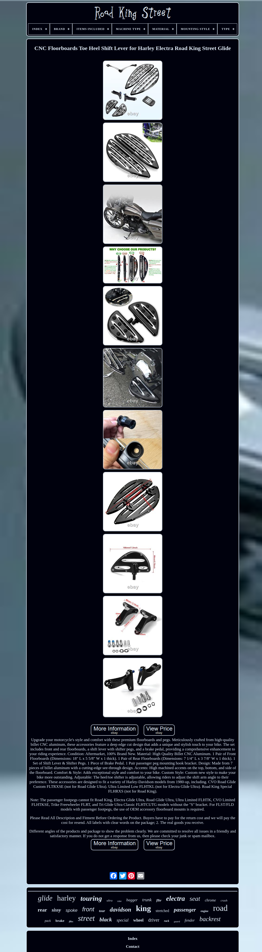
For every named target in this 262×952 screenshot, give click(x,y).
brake (59, 921)
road (220, 908)
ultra (110, 900)
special (123, 920)
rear (42, 910)
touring (91, 898)
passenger (185, 910)
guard (177, 921)
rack (166, 921)
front (88, 909)
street (86, 918)
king (143, 908)
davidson (120, 909)
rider (119, 901)
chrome (210, 900)
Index (133, 938)
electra (175, 898)
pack (48, 921)
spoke (72, 910)
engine (204, 911)
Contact (132, 946)
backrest (210, 919)
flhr (158, 900)
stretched (162, 911)
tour (102, 911)
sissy (56, 910)
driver (154, 920)
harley (66, 898)
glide (45, 898)
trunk (147, 899)
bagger (132, 900)
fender (190, 920)
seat (195, 898)
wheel (138, 920)
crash (224, 900)
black (105, 919)
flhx (71, 921)
